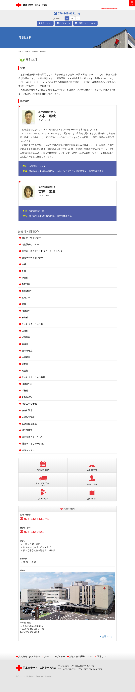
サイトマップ (63, 23)
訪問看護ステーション (32, 437)
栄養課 (25, 390)
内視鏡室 (26, 357)
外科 (24, 271)
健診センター (28, 450)
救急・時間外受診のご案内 (43, 479)
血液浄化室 (27, 350)
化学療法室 (27, 397)
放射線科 (43, 51)
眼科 (24, 304)
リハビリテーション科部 (33, 377)
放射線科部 (27, 384)
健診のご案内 (92, 479)
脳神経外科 (27, 291)
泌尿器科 (26, 337)
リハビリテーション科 (32, 324)
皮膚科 (25, 330)
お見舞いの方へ (42, 494)
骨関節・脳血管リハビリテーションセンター (43, 251)
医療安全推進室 (29, 423)
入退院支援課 (28, 417)
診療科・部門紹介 (31, 51)
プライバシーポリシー (54, 656)
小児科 (25, 277)
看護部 (25, 344)
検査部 (25, 370)
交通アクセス (45, 23)
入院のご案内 (92, 465)
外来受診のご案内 (43, 465)
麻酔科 (25, 317)
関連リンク (102, 656)
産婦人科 (26, 297)
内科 (24, 264)
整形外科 (26, 284)
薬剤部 (25, 364)
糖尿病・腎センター (31, 237)
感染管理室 (27, 430)
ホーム (20, 51)
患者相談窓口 (28, 410)
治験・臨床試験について (81, 656)
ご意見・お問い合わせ (85, 23)
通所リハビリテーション (33, 443)
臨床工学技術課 (29, 404)
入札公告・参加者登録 (29, 656)
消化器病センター (30, 244)
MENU (132, 3)
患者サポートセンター (32, 257)
